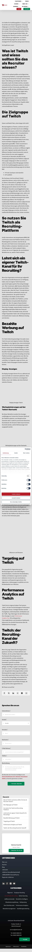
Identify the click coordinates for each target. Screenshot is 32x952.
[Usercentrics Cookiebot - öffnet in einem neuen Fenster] (24, 449)
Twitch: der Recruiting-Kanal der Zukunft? (14, 828)
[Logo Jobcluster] (4, 5)
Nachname (5, 739)
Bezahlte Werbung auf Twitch (11, 818)
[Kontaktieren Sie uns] (24, 939)
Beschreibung (6, 763)
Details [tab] (16, 452)
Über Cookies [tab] (26, 452)
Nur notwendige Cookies (16, 501)
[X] (8, 693)
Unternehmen (6, 711)
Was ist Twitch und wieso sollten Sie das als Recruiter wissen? (15, 800)
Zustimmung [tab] (6, 452)
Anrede (4, 719)
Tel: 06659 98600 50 (16, 933)
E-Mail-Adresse (6, 748)
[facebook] (7, 883)
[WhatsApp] (17, 693)
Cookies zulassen (16, 494)
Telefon (4, 756)
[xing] (10, 883)
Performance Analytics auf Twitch (12, 824)
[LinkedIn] (13, 693)
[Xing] (21, 693)
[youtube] (14, 883)
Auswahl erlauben (16, 498)
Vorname (5, 729)
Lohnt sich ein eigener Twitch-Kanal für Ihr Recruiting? (15, 813)
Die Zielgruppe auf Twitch (10, 805)
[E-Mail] (26, 693)
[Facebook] (4, 693)
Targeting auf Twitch (9, 821)
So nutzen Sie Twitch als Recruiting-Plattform (13, 808)
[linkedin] (3, 883)
